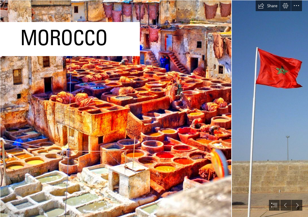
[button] (268, 5)
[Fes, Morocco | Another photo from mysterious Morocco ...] (115, 108)
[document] (154, 108)
